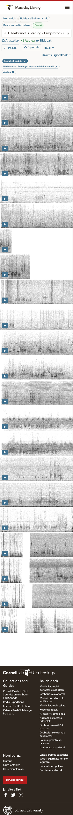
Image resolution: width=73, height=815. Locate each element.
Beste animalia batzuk (16, 25)
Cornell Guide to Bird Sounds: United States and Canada (16, 694)
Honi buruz (12, 755)
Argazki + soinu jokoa (52, 713)
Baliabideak (49, 681)
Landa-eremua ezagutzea (54, 754)
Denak (38, 25)
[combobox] (36, 33)
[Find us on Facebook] (5, 795)
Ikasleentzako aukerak (52, 747)
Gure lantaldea (11, 765)
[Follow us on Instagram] (21, 795)
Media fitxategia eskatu (53, 705)
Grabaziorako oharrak (52, 694)
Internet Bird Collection (16, 706)
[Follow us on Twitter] (13, 795)
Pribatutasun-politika (51, 766)
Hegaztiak (9, 18)
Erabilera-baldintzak (51, 770)
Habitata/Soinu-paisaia (34, 18)
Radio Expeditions (13, 702)
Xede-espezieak (49, 709)
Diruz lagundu (15, 779)
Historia (7, 761)
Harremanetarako (13, 769)
